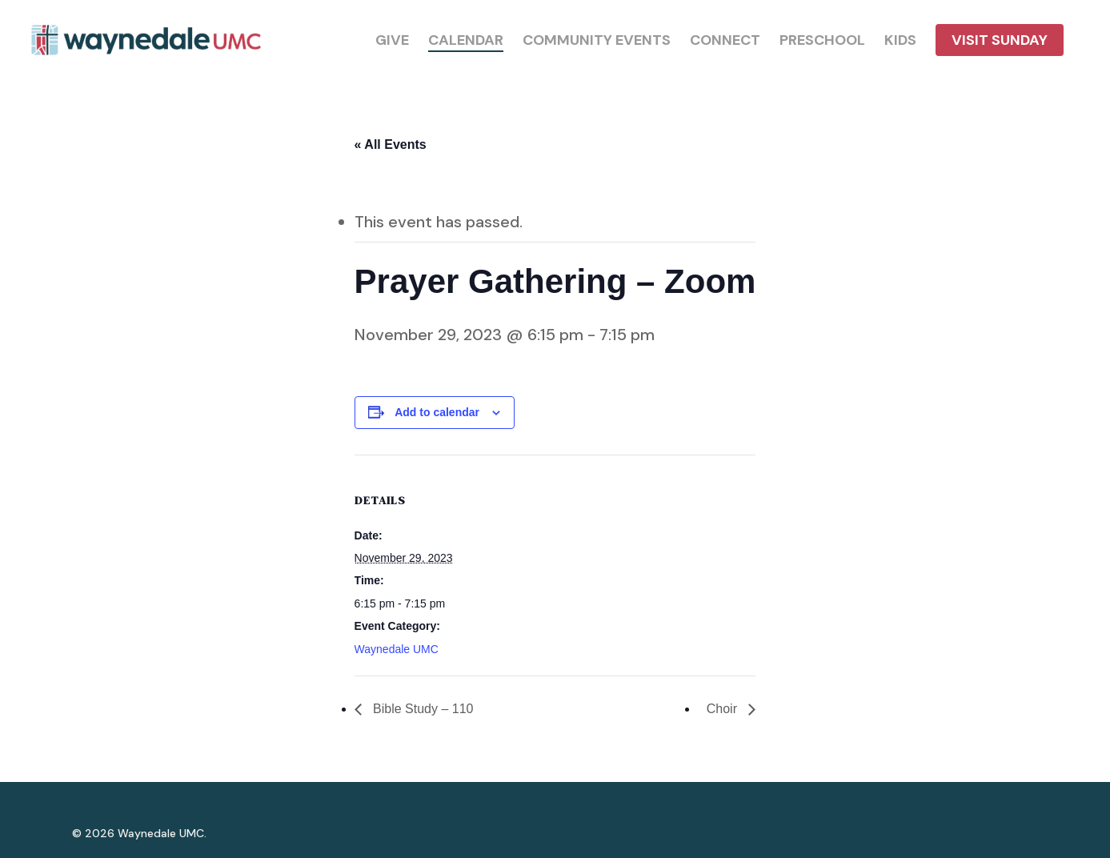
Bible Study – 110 (422, 709)
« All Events (391, 144)
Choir (724, 709)
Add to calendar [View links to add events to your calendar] (437, 412)
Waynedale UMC (397, 649)
